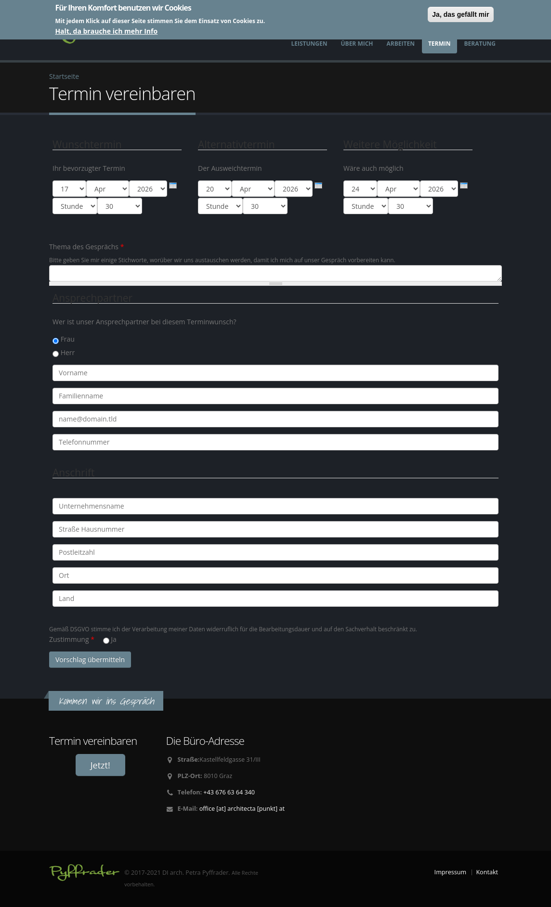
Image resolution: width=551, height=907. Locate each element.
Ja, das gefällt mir (460, 14)
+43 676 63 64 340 (229, 792)
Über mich (357, 43)
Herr (68, 352)
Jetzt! (100, 765)
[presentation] (173, 185)
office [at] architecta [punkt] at (242, 809)
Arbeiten (401, 43)
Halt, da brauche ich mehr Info (106, 31)
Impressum (450, 872)
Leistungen (309, 43)
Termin (439, 43)
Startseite (64, 76)
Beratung (480, 43)
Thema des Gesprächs (86, 246)
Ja (114, 639)
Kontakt (487, 872)
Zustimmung (71, 639)
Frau (68, 339)
